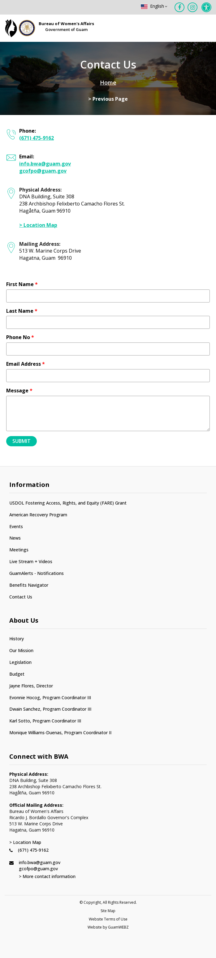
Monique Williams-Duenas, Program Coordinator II (60, 732)
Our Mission (21, 650)
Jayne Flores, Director (31, 686)
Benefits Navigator (28, 585)
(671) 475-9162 (36, 138)
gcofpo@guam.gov (43, 170)
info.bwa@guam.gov (45, 163)
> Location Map (38, 225)
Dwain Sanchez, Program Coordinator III (50, 709)
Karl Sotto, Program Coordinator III (45, 721)
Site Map (108, 910)
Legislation (20, 662)
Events (16, 526)
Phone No (20, 337)
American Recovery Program (38, 515)
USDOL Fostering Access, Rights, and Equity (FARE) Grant (68, 503)
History (16, 639)
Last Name (21, 310)
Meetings (18, 550)
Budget (16, 674)
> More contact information (47, 876)
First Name (22, 284)
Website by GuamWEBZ (108, 927)
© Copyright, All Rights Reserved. (108, 902)
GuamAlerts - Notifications (36, 573)
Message (19, 390)
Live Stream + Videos (30, 561)
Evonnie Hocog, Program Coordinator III (50, 697)
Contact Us (20, 597)
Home (108, 82)
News (15, 538)
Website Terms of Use (108, 919)
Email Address (25, 363)
